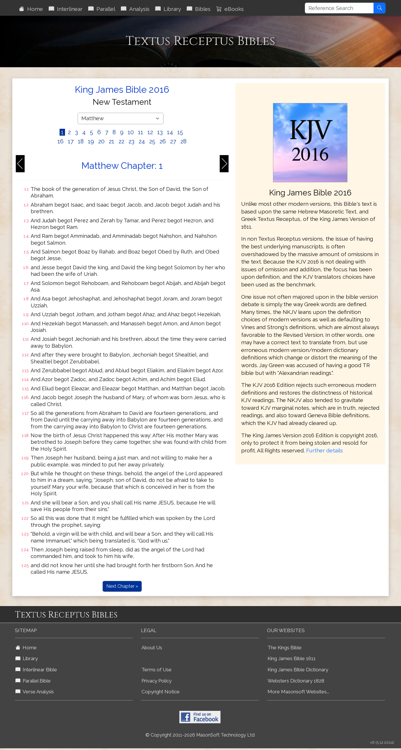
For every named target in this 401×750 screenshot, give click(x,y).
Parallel (101, 9)
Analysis (135, 9)
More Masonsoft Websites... (298, 691)
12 (150, 132)
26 (162, 141)
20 (101, 141)
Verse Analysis (34, 691)
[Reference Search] (339, 8)
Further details (324, 450)
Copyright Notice (160, 691)
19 (91, 141)
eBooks (230, 9)
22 (121, 141)
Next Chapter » (122, 586)
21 (111, 141)
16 (60, 141)
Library (168, 9)
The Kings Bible (285, 647)
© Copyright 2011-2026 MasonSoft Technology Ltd (200, 735)
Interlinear (65, 9)
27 (173, 141)
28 (183, 141)
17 (70, 141)
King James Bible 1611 (292, 658)
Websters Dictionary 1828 (296, 681)
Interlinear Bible (36, 669)
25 (152, 141)
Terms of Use (156, 669)
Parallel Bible (33, 681)
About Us (151, 647)
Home (31, 9)
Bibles (199, 9)
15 (180, 132)
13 (160, 132)
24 (141, 141)
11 (141, 132)
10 (130, 132)
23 (131, 141)
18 (80, 141)
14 (170, 132)
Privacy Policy (156, 681)
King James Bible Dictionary (298, 669)
